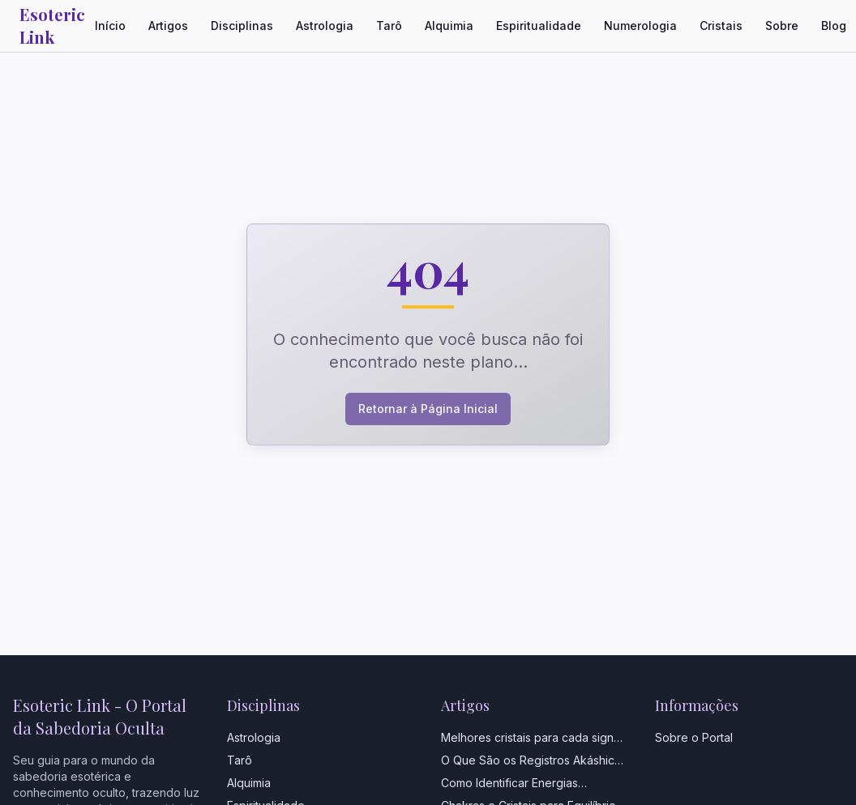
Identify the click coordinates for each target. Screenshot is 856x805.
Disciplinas (242, 25)
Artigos (168, 25)
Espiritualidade (538, 25)
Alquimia (449, 25)
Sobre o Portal (694, 737)
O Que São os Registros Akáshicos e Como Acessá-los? (534, 761)
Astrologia (324, 25)
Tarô (389, 25)
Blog (833, 25)
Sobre (781, 25)
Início (110, 25)
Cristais (721, 25)
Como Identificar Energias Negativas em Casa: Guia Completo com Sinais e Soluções (534, 783)
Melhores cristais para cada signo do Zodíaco (531, 738)
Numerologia (640, 25)
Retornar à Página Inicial (428, 408)
